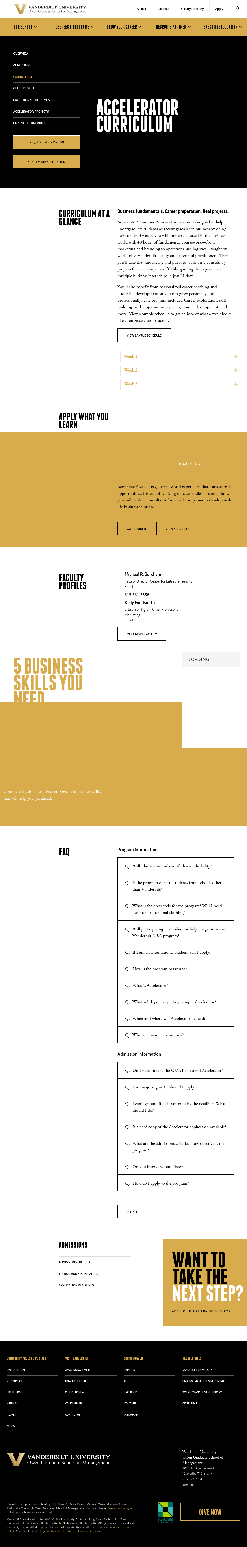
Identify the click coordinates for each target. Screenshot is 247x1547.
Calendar (163, 9)
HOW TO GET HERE (76, 1381)
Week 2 (130, 370)
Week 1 (130, 357)
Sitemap (188, 1484)
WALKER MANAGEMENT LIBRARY (202, 1392)
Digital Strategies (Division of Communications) (70, 1531)
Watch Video (136, 529)
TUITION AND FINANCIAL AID (78, 1274)
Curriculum (22, 77)
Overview (20, 53)
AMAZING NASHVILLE (78, 1370)
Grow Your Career (125, 27)
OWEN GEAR (189, 1403)
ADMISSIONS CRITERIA (75, 1262)
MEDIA (11, 1426)
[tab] (181, 356)
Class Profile (24, 88)
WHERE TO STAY (74, 1392)
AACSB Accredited (165, 1512)
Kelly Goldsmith (140, 603)
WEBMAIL (12, 1403)
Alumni (141, 9)
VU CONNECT (14, 1381)
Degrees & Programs (75, 27)
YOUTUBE (130, 1403)
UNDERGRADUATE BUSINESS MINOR (203, 1381)
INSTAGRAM (131, 1415)
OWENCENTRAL (16, 1370)
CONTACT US (72, 1415)
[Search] (238, 9)
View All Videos (178, 529)
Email (129, 587)
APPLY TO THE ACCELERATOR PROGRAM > (201, 1311)
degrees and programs (121, 1508)
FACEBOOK (130, 1392)
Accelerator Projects (31, 112)
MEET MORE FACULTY (142, 634)
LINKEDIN (129, 1370)
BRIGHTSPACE (15, 1392)
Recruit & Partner (174, 27)
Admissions (22, 65)
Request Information (47, 142)
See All (132, 1212)
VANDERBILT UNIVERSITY (197, 1370)
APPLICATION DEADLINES (76, 1285)
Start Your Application (46, 162)
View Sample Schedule (144, 335)
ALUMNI (11, 1415)
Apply (219, 9)
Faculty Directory (192, 9)
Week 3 (130, 384)
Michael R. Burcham (143, 574)
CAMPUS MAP (73, 1403)
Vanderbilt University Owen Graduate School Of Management (50, 10)
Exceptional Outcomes (31, 100)
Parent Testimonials (29, 123)
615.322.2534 (192, 1479)
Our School (26, 27)
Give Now (210, 1512)
